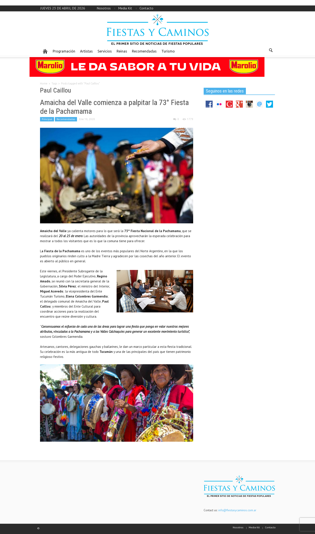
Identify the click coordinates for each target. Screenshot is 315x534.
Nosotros (104, 8)
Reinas (122, 51)
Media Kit (125, 8)
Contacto (146, 8)
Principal (47, 119)
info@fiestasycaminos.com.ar (237, 510)
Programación (64, 51)
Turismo (168, 51)
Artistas (86, 51)
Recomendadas (144, 51)
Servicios (105, 51)
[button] (270, 51)
